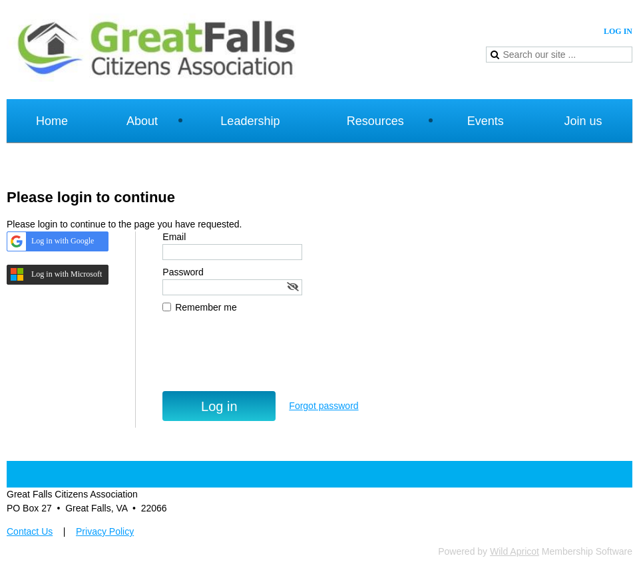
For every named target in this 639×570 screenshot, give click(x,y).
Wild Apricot (514, 551)
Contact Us (30, 531)
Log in (618, 31)
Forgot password (323, 405)
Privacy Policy (105, 531)
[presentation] (263, 358)
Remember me (206, 307)
